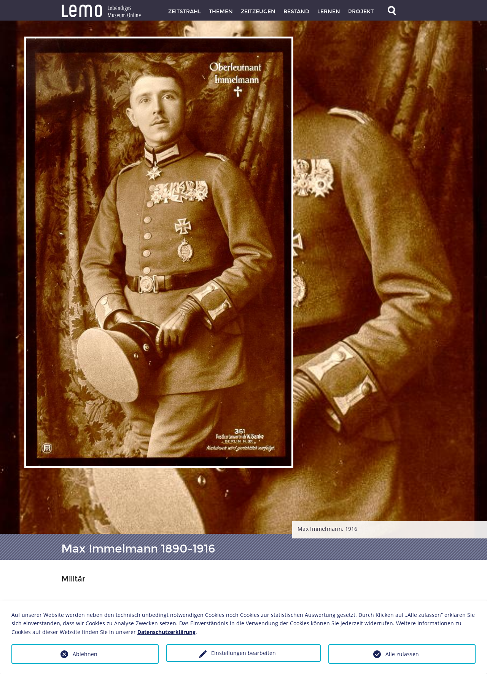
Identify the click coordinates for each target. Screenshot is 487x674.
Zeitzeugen (258, 11)
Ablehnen (85, 654)
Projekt (361, 11)
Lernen (328, 11)
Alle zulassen (402, 654)
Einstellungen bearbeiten (243, 652)
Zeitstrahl (184, 11)
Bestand (296, 11)
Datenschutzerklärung (166, 632)
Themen (221, 11)
